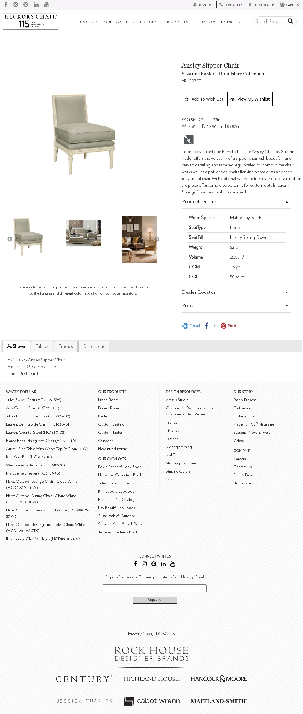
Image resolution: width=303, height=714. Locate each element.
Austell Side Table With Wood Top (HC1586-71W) (47, 449)
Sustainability (243, 416)
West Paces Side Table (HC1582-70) (35, 465)
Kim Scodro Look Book (117, 491)
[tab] (16, 346)
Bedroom (106, 416)
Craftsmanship (245, 408)
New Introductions (113, 449)
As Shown (16, 346)
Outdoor (105, 441)
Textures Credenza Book (118, 532)
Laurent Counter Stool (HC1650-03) (36, 432)
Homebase (242, 483)
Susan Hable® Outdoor (116, 516)
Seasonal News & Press (251, 432)
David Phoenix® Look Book (119, 467)
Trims (170, 479)
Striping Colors (178, 471)
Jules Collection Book (116, 483)
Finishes (66, 346)
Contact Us (242, 467)
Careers (239, 459)
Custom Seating (111, 424)
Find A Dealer (244, 475)
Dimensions (94, 346)
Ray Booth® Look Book (116, 508)
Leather (172, 439)
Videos (239, 441)
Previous (10, 239)
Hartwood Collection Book (120, 475)
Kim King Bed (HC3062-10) (29, 457)
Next (157, 239)
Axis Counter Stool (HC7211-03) (32, 408)
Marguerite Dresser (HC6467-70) (33, 473)
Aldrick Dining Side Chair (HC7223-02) (38, 416)
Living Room (108, 400)
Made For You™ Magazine (253, 424)
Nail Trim (173, 455)
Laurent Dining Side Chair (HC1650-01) (38, 424)
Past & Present (244, 400)
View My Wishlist (250, 99)
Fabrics (42, 346)
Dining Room (109, 408)
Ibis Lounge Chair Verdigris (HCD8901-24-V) (43, 539)
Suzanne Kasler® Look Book (120, 524)
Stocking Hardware (181, 463)
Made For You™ (115, 22)
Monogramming (179, 447)
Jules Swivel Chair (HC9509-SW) (34, 400)
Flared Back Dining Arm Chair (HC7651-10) (41, 441)
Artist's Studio (177, 400)
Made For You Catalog (116, 499)
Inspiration (230, 22)
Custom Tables (110, 432)
